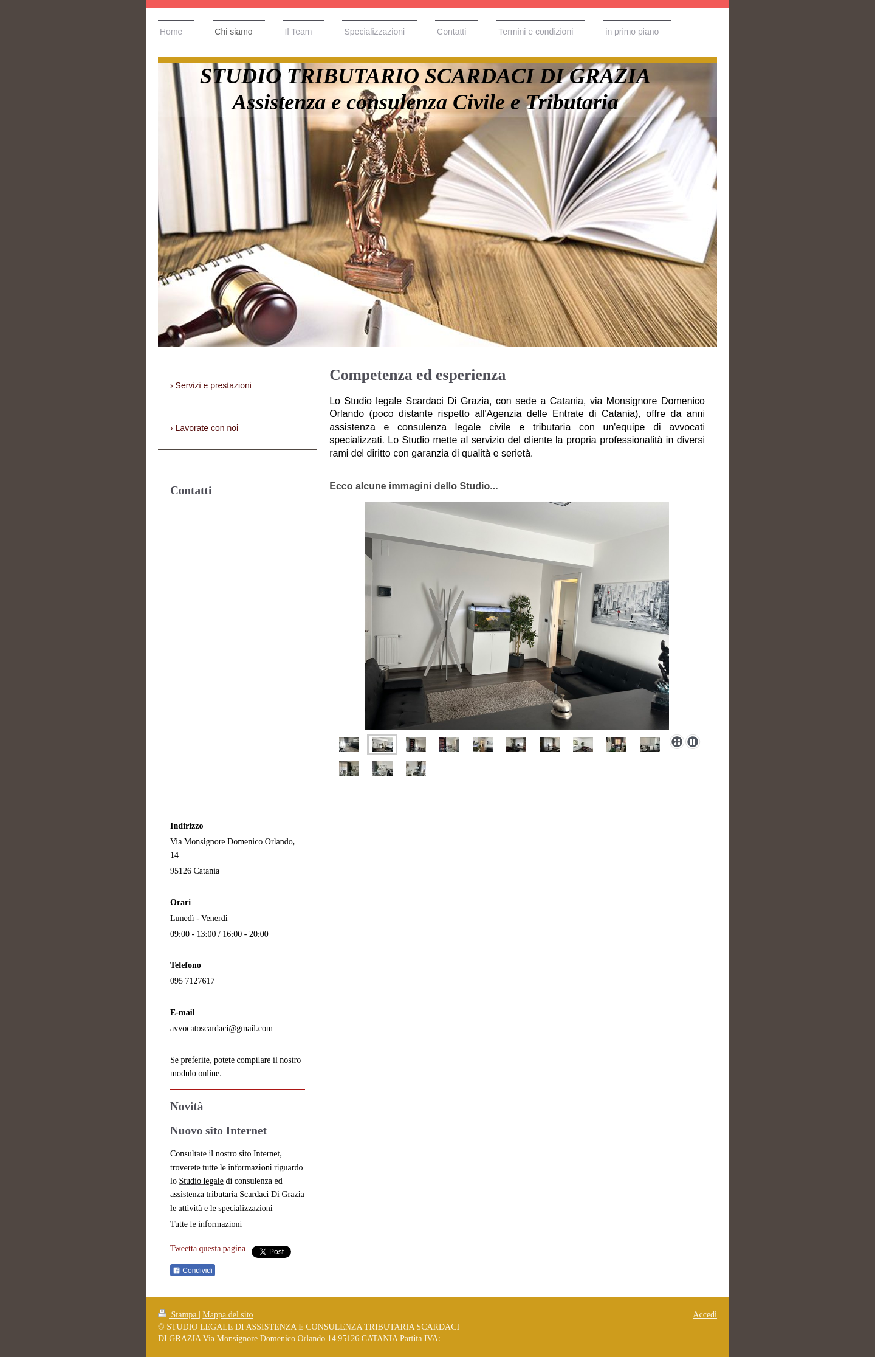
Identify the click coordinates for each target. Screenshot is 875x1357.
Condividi (193, 1270)
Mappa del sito (227, 1314)
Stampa (178, 1314)
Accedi (705, 1314)
